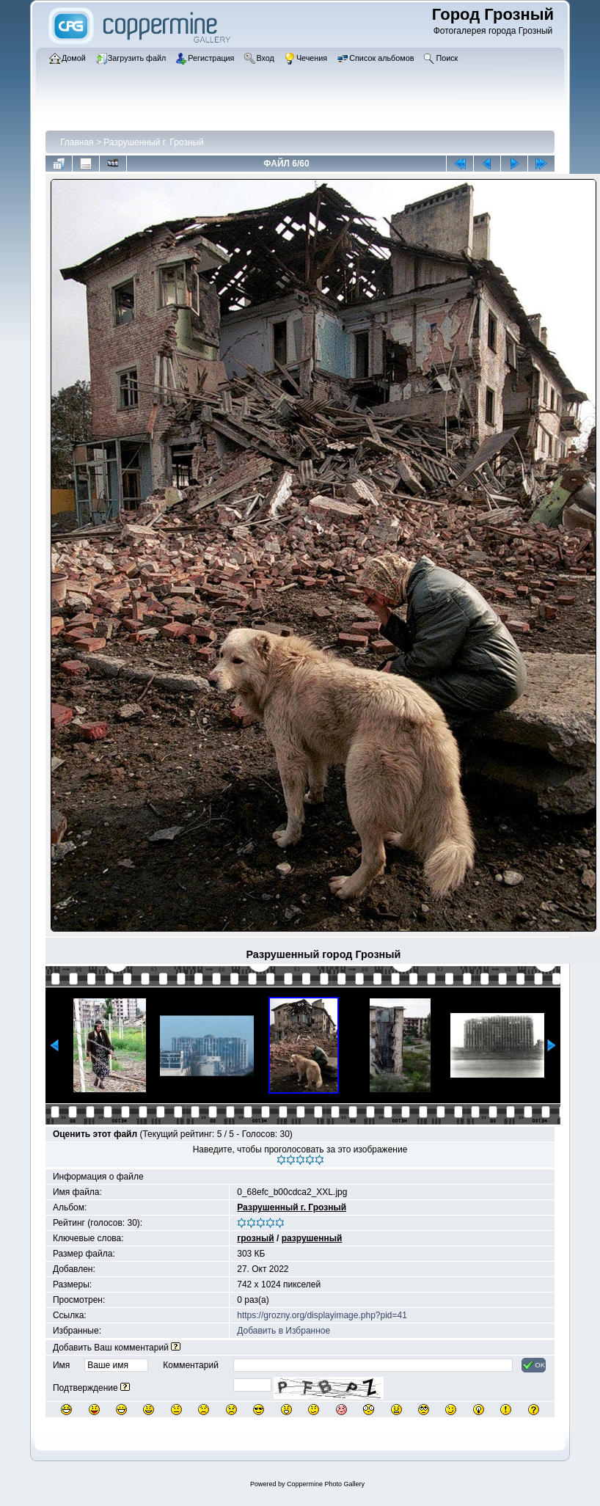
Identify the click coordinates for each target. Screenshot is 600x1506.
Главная (77, 142)
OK (533, 1365)
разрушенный (312, 1238)
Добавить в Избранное (283, 1331)
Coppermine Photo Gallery (326, 1484)
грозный (255, 1238)
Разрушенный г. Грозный (153, 142)
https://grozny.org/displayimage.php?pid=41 (322, 1315)
